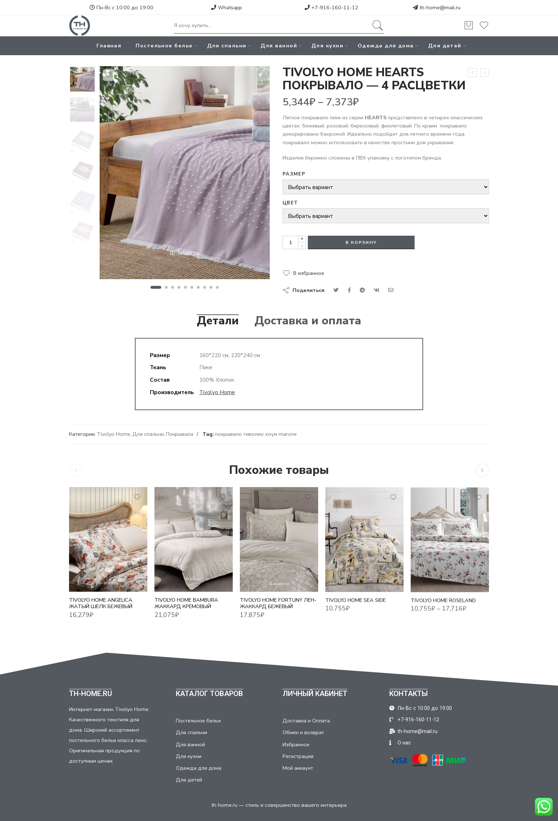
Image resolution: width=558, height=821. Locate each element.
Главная (108, 45)
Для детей (445, 45)
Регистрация (298, 756)
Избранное (296, 744)
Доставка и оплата (307, 320)
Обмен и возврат (303, 732)
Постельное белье (164, 45)
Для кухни (327, 45)
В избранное (308, 273)
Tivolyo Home (217, 392)
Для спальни (227, 45)
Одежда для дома (386, 45)
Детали (218, 320)
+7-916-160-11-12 (331, 7)
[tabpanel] (185, 174)
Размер (294, 174)
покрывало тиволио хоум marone (256, 434)
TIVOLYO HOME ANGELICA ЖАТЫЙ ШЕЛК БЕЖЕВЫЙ (100, 609)
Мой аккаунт (298, 768)
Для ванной (278, 45)
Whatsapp (226, 7)
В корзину (361, 242)
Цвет (290, 203)
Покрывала (179, 434)
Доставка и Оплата (306, 720)
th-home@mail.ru (440, 7)
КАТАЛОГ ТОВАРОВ (209, 693)
